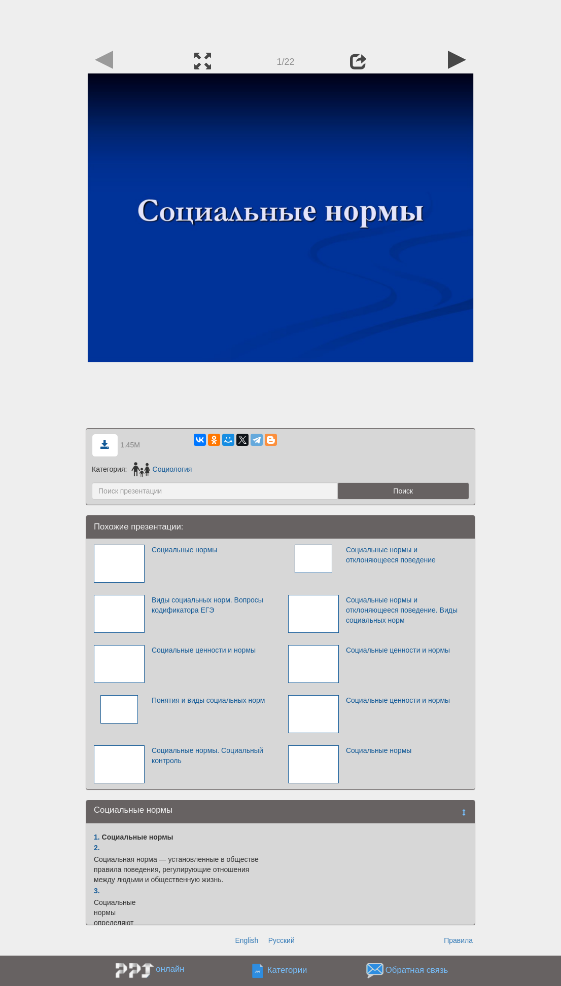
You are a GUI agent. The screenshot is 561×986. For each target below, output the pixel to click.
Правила (458, 940)
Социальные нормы (184, 550)
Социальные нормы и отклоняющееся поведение (391, 555)
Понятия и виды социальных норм (208, 700)
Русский (281, 940)
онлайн (170, 969)
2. (97, 848)
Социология (161, 469)
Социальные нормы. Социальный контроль (207, 755)
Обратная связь (416, 970)
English (246, 940)
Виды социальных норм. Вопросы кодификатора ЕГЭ (207, 605)
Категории (287, 970)
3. (97, 891)
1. (97, 837)
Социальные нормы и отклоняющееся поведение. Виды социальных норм (402, 610)
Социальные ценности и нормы (204, 650)
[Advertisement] (280, 23)
